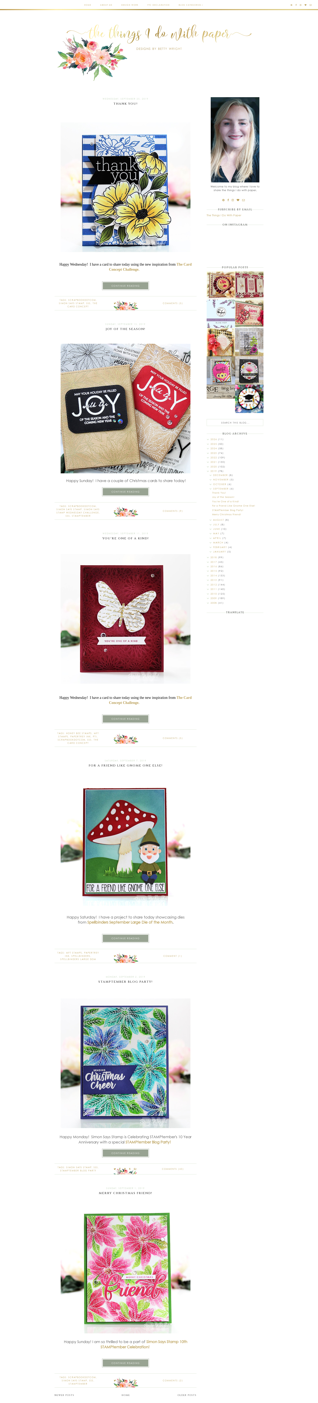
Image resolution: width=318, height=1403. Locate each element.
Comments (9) (173, 511)
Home (87, 5)
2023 (214, 453)
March (219, 542)
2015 (214, 570)
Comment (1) (172, 956)
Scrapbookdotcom (82, 300)
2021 (214, 461)
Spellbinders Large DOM (78, 959)
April (217, 538)
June (217, 528)
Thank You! (125, 104)
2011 (214, 589)
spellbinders (81, 956)
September (221, 488)
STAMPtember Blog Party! (125, 982)
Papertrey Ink (80, 736)
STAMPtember (81, 515)
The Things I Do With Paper (224, 215)
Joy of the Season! (125, 329)
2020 (214, 466)
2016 (214, 566)
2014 (214, 575)
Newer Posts (64, 1395)
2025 (214, 443)
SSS (88, 303)
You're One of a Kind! (125, 538)
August (219, 519)
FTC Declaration (158, 5)
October (220, 484)
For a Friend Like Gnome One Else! (126, 765)
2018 (214, 557)
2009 (214, 598)
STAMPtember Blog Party (78, 1170)
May (216, 533)
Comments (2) (173, 1380)
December (221, 475)
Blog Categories (190, 5)
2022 (214, 457)
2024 (214, 448)
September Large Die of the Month (140, 922)
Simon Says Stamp (71, 303)
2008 (214, 602)
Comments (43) (173, 1169)
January (220, 551)
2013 (214, 579)
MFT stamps (74, 952)
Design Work (130, 5)
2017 (214, 561)
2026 (214, 439)
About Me (106, 5)
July (217, 524)
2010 (214, 593)
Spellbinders (97, 922)
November (221, 479)
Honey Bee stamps (79, 733)
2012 (214, 584)
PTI (95, 736)
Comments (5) (173, 303)
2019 (214, 471)
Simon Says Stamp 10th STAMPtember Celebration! (144, 1344)
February (220, 547)
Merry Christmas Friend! (125, 1193)
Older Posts (187, 1395)
